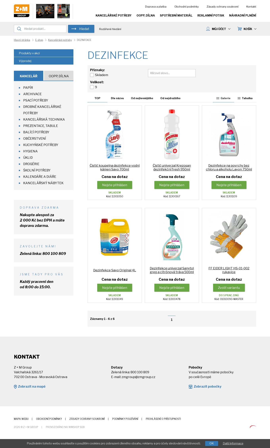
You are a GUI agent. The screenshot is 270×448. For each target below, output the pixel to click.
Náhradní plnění (242, 15)
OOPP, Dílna (145, 15)
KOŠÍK (250, 29)
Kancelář (28, 76)
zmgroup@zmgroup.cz (138, 377)
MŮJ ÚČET (221, 29)
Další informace (233, 443)
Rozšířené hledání (110, 29)
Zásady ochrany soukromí (222, 6)
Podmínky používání (125, 418)
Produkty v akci (29, 53)
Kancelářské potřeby (114, 15)
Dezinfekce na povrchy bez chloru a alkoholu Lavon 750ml (229, 167)
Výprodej (25, 61)
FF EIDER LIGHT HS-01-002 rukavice (229, 270)
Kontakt (251, 6)
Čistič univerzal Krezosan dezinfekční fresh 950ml (172, 167)
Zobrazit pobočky (207, 386)
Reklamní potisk (210, 15)
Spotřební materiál (176, 15)
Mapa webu (21, 418)
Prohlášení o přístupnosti (163, 418)
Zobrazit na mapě (31, 386)
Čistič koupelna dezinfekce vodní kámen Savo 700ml (115, 167)
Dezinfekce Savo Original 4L (114, 270)
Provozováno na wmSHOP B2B (65, 427)
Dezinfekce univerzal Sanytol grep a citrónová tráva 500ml (172, 270)
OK (211, 443)
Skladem (101, 75)
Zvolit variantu (229, 288)
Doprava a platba (155, 6)
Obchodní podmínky (186, 6)
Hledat (84, 29)
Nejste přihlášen (114, 185)
